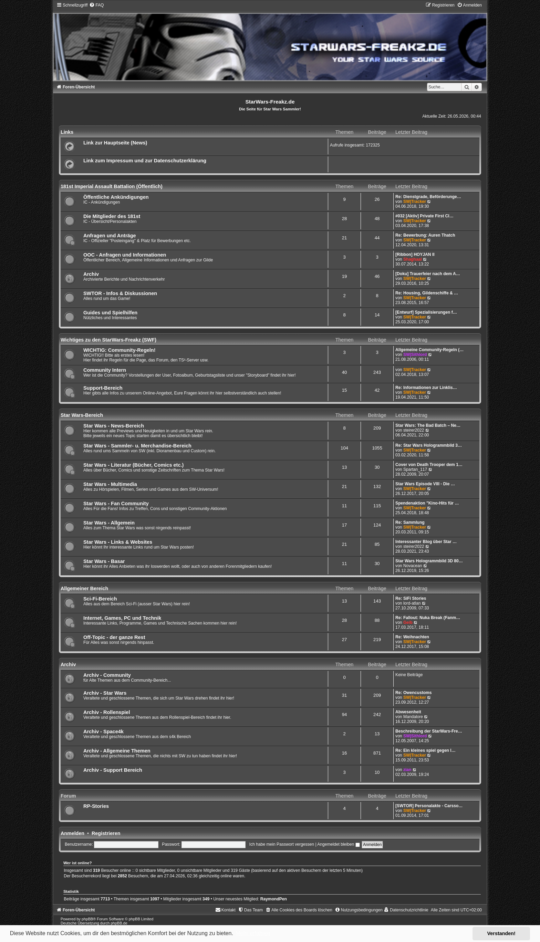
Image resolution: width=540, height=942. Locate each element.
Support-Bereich (103, 388)
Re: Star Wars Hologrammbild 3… (428, 445)
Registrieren (106, 833)
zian (407, 769)
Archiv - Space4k (103, 731)
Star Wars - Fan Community (116, 503)
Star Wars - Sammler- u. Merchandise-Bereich (137, 445)
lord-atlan (411, 603)
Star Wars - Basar (104, 561)
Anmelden (72, 833)
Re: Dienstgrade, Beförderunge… (428, 196)
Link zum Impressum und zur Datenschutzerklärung (144, 160)
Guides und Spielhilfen (110, 312)
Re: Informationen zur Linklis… (426, 387)
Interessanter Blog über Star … (426, 541)
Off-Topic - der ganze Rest (114, 637)
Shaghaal (412, 259)
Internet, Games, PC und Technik (122, 618)
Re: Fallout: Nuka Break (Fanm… (427, 617)
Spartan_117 (415, 469)
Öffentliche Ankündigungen (116, 197)
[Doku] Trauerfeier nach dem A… (427, 273)
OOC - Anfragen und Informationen (124, 255)
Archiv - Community (107, 675)
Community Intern (104, 370)
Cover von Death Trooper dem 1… (429, 464)
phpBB (87, 919)
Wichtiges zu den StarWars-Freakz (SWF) (108, 340)
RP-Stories (96, 806)
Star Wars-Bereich (82, 415)
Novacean (412, 565)
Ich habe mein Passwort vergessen (281, 844)
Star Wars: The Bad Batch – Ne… (427, 425)
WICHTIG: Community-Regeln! (119, 350)
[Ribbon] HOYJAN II (415, 254)
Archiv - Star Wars (104, 693)
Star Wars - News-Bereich (113, 426)
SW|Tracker (414, 201)
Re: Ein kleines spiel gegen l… (425, 750)
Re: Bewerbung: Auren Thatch (425, 235)
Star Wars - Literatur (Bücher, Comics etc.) (133, 465)
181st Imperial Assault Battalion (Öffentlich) (112, 186)
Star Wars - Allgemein (109, 523)
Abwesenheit (408, 712)
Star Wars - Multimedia (110, 484)
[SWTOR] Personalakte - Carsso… (429, 805)
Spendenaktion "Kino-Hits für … (427, 503)
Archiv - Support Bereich (112, 770)
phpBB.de (119, 923)
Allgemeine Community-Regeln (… (429, 349)
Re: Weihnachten (412, 637)
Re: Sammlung (410, 522)
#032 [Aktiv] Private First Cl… (424, 216)
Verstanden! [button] (501, 933)
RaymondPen (273, 899)
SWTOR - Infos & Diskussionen (120, 293)
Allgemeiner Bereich (84, 588)
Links (67, 132)
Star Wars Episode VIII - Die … (425, 483)
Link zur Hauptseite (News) (115, 142)
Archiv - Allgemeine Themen (116, 751)
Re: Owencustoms (413, 692)
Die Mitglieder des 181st (111, 216)
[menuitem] (96, 5)
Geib (408, 622)
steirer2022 (413, 430)
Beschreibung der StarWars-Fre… (428, 731)
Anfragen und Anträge (109, 235)
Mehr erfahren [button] (253, 933)
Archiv (91, 274)
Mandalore (413, 716)
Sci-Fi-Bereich (100, 599)
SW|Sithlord (415, 354)
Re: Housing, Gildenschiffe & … (426, 293)
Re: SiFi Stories (410, 598)
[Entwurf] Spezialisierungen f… (426, 312)
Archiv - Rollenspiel (106, 712)
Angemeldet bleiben (338, 844)
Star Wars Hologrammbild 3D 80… (429, 561)
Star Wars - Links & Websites (117, 542)
